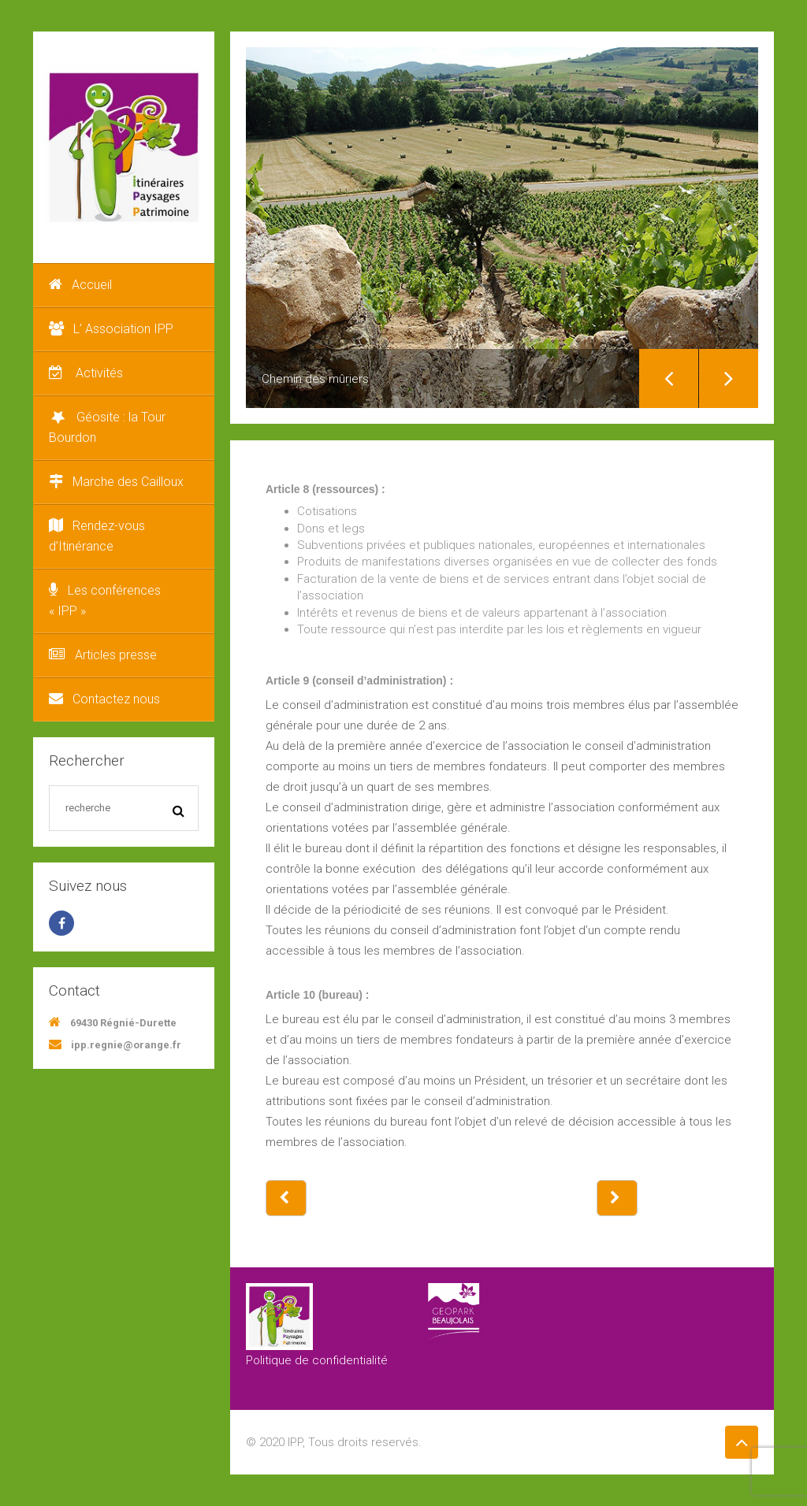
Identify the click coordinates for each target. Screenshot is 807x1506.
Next (728, 378)
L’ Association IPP (111, 328)
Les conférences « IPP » (105, 600)
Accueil (80, 284)
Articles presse (103, 654)
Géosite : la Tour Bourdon (107, 426)
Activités (86, 372)
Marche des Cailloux (116, 481)
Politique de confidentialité (317, 1360)
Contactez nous (104, 699)
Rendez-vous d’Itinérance (97, 536)
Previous (668, 378)
